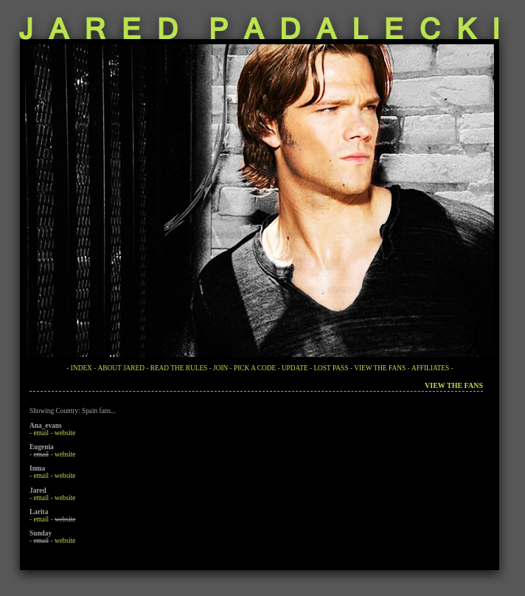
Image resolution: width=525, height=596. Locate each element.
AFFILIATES (430, 368)
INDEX (81, 368)
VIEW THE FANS (380, 368)
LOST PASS (330, 368)
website (65, 433)
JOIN (220, 368)
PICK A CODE (255, 368)
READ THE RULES (179, 368)
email (41, 433)
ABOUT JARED (121, 368)
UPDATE (295, 368)
